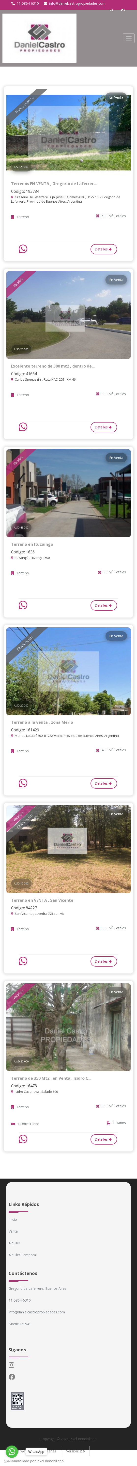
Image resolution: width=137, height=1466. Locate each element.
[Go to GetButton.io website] (12, 1461)
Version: (75, 1451)
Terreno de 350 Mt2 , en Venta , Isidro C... (51, 1078)
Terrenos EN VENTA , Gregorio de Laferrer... (54, 183)
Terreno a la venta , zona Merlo (42, 722)
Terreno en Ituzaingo (32, 544)
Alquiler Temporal (23, 1255)
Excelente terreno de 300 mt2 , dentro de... (53, 366)
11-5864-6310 (25, 3)
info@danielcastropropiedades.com (75, 3)
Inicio (13, 1219)
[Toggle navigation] (129, 38)
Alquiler (14, 1243)
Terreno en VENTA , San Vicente (42, 900)
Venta (13, 1231)
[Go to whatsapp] (12, 1452)
